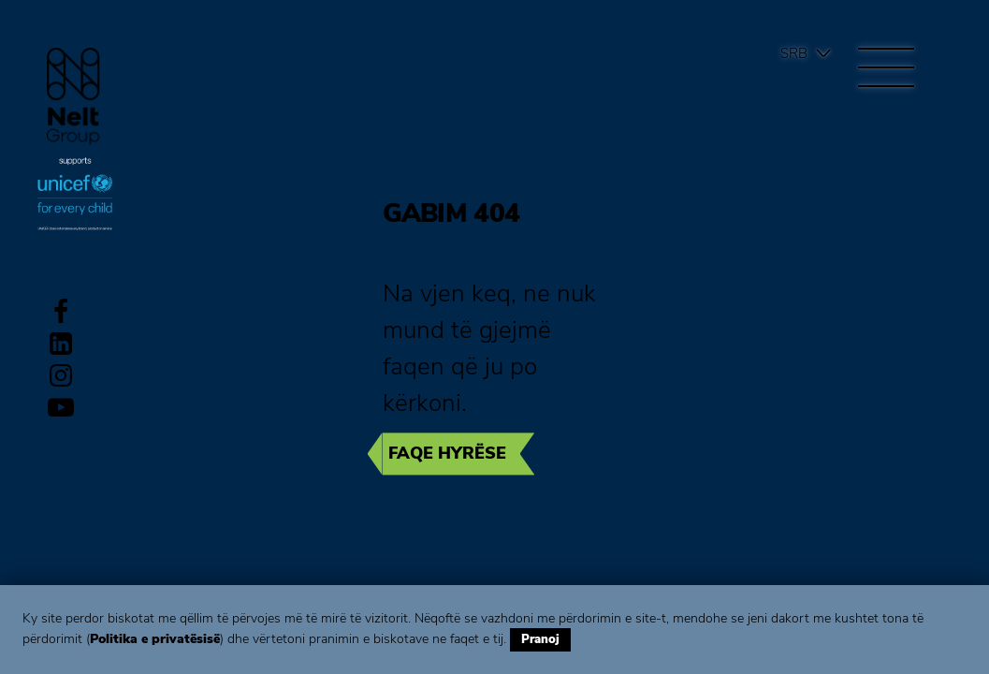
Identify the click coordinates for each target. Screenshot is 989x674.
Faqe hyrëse (447, 453)
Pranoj (540, 639)
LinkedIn (61, 344)
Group (73, 96)
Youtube (61, 407)
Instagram (61, 375)
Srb (793, 53)
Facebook (61, 312)
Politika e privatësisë (155, 639)
